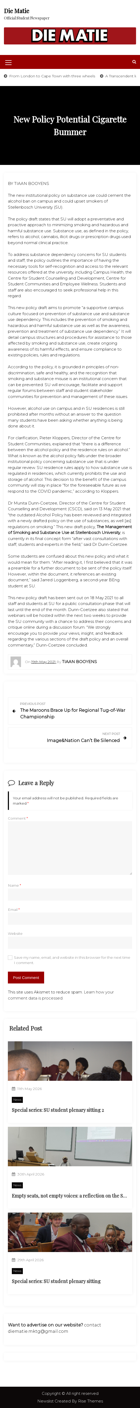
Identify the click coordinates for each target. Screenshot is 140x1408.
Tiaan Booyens (79, 661)
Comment (18, 818)
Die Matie (16, 11)
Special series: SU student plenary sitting (56, 1281)
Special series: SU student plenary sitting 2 (58, 1110)
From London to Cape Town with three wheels (51, 76)
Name (14, 885)
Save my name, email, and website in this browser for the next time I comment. (72, 960)
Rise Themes (90, 1401)
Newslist (46, 1401)
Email (14, 909)
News (17, 1100)
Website (15, 933)
